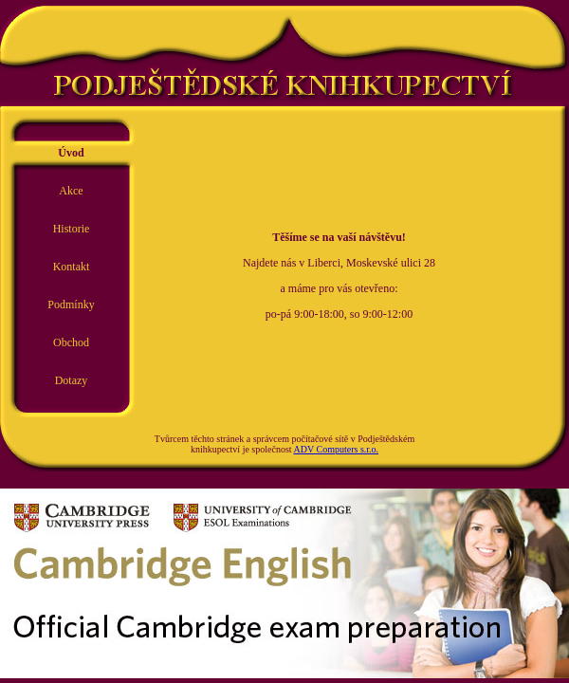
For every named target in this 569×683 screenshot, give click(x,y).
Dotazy (71, 380)
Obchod (71, 342)
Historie (71, 228)
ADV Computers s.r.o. (336, 449)
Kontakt (71, 266)
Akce (71, 190)
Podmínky (70, 304)
